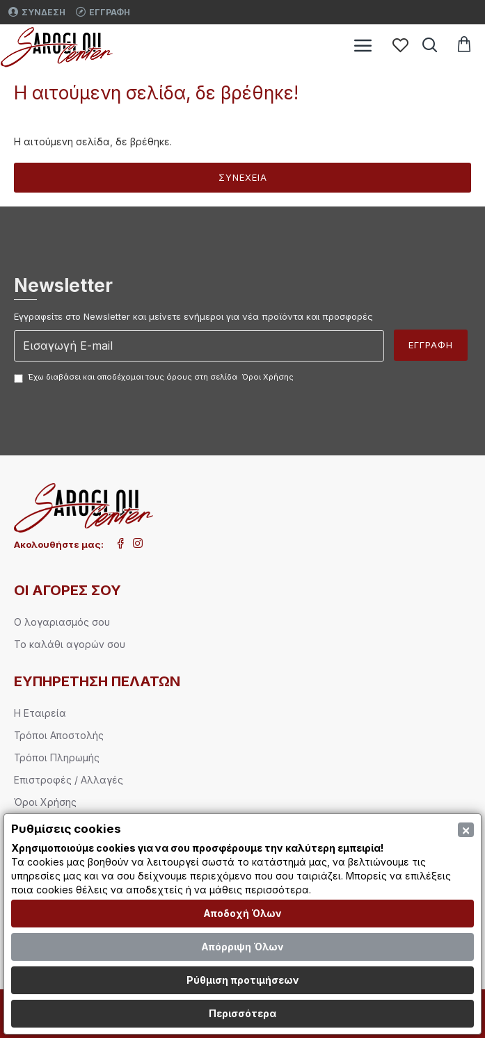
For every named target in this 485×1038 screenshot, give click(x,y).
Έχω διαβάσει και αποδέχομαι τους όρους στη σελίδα (155, 377)
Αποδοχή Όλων (242, 913)
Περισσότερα (242, 1013)
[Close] (466, 829)
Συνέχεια (242, 177)
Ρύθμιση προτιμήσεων (242, 980)
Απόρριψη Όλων (242, 946)
